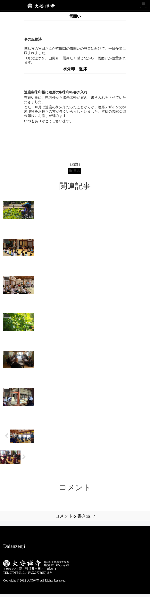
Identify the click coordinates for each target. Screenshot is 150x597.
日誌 (74, 170)
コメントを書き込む (75, 516)
